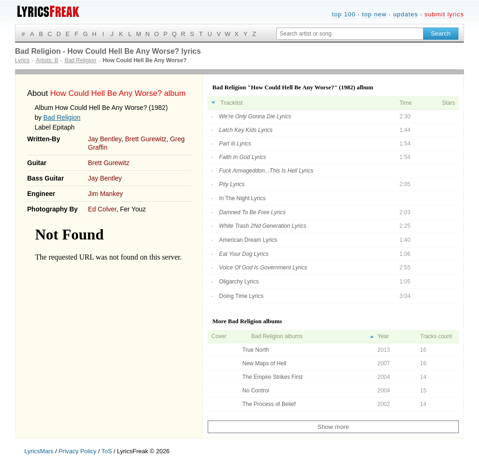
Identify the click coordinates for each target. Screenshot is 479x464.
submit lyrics (444, 14)
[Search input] (349, 34)
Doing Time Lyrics (241, 296)
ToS (107, 451)
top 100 (344, 14)
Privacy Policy (77, 451)
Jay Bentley (104, 139)
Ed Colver (102, 209)
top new (374, 14)
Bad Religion (62, 117)
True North (255, 350)
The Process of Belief (269, 404)
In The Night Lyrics (242, 198)
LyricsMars (38, 451)
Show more (333, 426)
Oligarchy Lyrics (239, 281)
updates (405, 14)
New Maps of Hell (264, 363)
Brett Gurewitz (146, 139)
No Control (255, 390)
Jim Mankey (105, 193)
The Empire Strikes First (272, 377)
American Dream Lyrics (248, 240)
